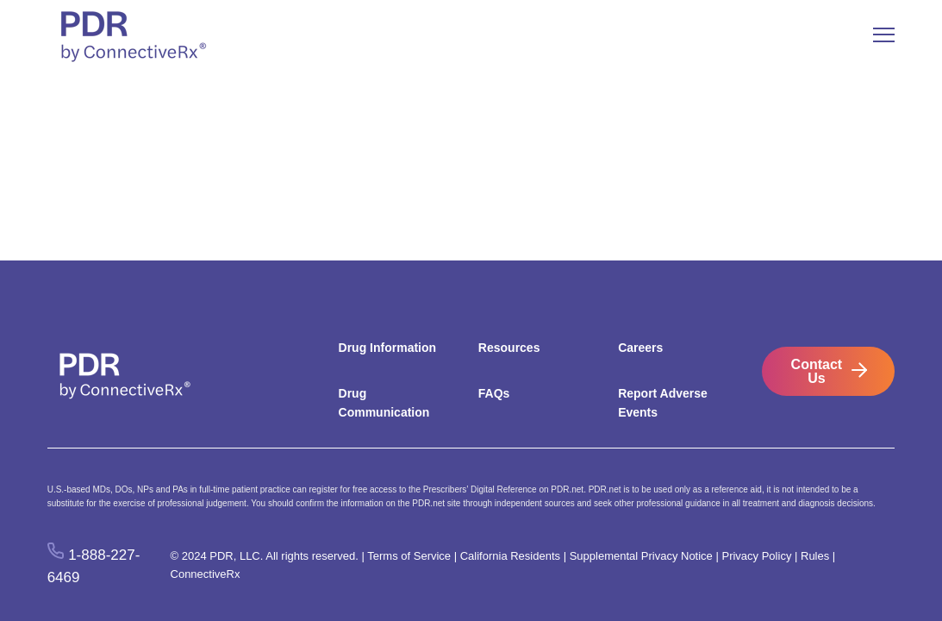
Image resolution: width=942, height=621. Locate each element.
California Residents (510, 555)
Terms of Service (409, 555)
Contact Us (817, 371)
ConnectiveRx (205, 574)
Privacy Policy (756, 555)
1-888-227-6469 (93, 566)
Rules (815, 555)
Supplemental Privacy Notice (641, 555)
